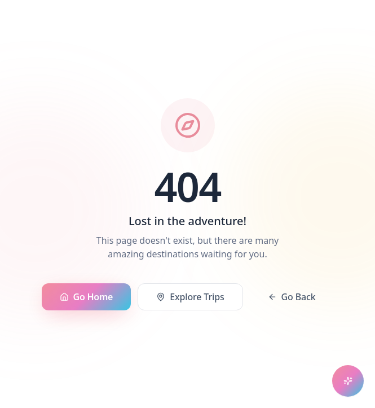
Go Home (86, 297)
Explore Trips (190, 297)
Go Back (292, 297)
